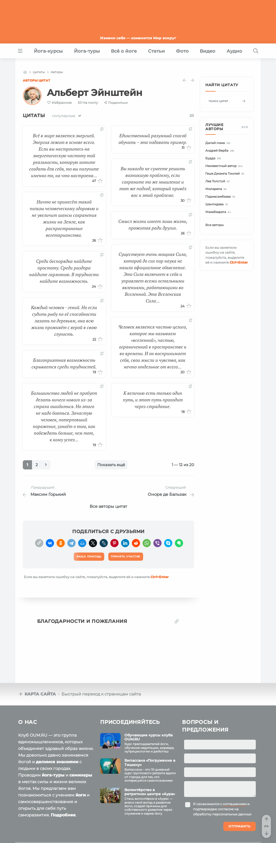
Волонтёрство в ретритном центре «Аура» (149, 789)
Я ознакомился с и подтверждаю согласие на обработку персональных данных (222, 807)
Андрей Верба (220, 151)
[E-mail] (88, 102)
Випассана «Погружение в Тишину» (149, 760)
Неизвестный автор (224, 166)
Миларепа (216, 189)
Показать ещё (111, 464)
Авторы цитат (36, 80)
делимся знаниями (57, 759)
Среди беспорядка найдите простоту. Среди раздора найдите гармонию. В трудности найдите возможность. (64, 271)
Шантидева (217, 204)
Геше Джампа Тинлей (225, 174)
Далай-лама (218, 143)
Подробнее (63, 813)
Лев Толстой (218, 181)
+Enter (160, 575)
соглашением (235, 802)
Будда (213, 158)
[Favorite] (59, 103)
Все (244, 127)
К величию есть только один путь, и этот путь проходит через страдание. (153, 399)
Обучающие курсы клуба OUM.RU (148, 735)
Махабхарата (218, 212)
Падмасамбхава (221, 197)
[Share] (116, 103)
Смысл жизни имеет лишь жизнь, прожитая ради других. (152, 224)
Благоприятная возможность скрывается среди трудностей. (64, 363)
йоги (81, 793)
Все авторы (214, 225)
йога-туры (53, 773)
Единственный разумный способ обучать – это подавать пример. (153, 138)
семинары (80, 773)
